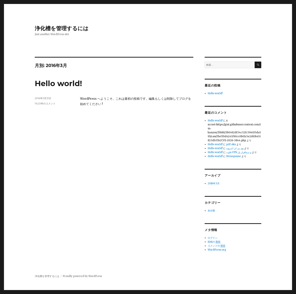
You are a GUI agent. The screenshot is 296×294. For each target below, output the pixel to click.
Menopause (233, 156)
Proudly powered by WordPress (82, 276)
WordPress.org (217, 249)
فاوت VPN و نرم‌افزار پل (238, 152)
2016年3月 (214, 183)
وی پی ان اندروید (235, 148)
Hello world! (58, 83)
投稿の (214, 242)
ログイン (212, 237)
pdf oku (231, 144)
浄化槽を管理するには (62, 28)
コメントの (216, 246)
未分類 (211, 210)
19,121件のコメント (45, 103)
